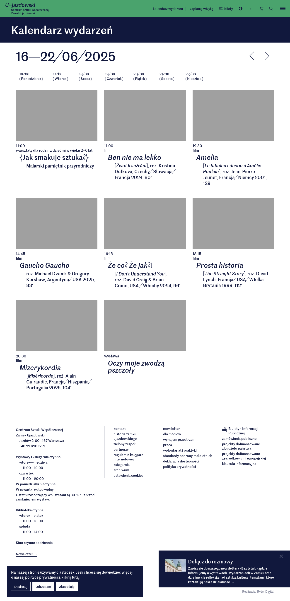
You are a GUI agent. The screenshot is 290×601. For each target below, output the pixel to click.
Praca (167, 445)
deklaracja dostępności (181, 461)
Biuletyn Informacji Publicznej (240, 431)
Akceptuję (67, 586)
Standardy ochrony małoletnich (187, 456)
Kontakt (120, 429)
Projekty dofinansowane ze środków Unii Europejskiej (244, 456)
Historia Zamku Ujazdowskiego (125, 436)
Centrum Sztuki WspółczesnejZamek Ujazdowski (30, 11)
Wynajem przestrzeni (179, 440)
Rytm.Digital (265, 592)
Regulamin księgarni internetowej (129, 457)
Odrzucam (43, 586)
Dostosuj (20, 586)
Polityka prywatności (179, 467)
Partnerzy (121, 450)
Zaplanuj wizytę (200, 8)
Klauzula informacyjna (239, 464)
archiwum (121, 470)
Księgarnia (122, 465)
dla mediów (172, 434)
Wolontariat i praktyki (180, 450)
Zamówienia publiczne (239, 439)
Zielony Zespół (124, 444)
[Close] (281, 556)
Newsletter (171, 429)
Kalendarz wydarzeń (167, 8)
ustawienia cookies (128, 476)
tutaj (76, 577)
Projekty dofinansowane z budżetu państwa (241, 446)
